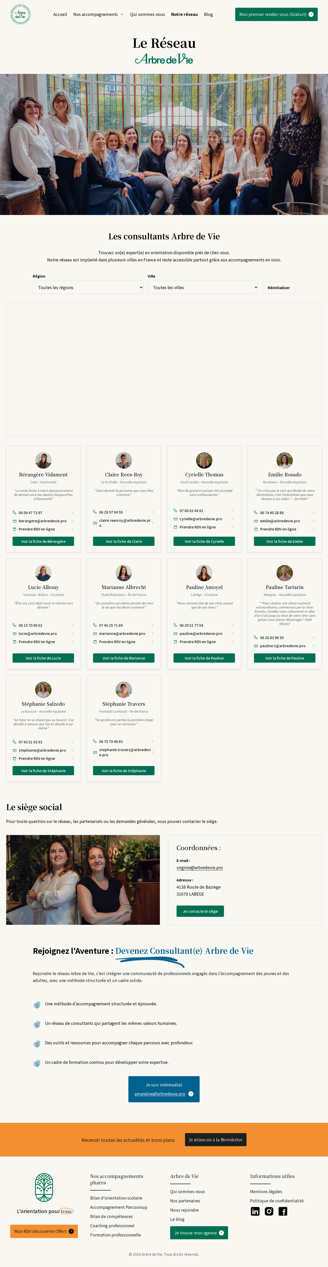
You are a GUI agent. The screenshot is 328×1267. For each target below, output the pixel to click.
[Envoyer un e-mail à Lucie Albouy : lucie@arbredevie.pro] (43, 633)
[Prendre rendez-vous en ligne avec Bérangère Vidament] (43, 529)
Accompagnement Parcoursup (118, 1207)
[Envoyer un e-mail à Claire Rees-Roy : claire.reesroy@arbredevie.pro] (124, 523)
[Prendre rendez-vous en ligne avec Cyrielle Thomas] (204, 527)
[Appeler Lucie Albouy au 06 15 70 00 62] (43, 625)
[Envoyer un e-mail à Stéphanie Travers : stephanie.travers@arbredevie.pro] (124, 752)
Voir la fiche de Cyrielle (204, 541)
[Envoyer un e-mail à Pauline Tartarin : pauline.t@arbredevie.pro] (284, 645)
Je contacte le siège (200, 911)
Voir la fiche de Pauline (204, 658)
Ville (151, 276)
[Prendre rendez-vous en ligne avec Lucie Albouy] (43, 641)
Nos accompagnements (98, 14)
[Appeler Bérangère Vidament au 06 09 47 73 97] (43, 512)
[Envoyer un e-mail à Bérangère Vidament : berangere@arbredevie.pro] (43, 520)
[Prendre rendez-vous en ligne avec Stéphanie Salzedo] (43, 758)
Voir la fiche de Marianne (124, 658)
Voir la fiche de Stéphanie (43, 770)
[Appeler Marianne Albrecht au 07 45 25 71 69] (124, 625)
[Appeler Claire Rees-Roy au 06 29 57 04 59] (124, 512)
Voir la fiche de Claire (124, 541)
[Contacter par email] (164, 1089)
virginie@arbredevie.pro (200, 867)
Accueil (60, 14)
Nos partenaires (185, 1200)
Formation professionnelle (115, 1235)
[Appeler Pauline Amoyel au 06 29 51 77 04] (204, 625)
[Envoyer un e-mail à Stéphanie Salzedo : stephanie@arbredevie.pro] (43, 750)
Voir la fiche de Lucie (43, 658)
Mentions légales (266, 1191)
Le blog (177, 1219)
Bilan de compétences (111, 1216)
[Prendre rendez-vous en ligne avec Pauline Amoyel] (204, 641)
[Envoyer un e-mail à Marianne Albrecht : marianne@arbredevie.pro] (124, 633)
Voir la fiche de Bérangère (43, 541)
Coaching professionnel (112, 1225)
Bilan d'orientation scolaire (116, 1198)
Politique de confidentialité (277, 1200)
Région (39, 276)
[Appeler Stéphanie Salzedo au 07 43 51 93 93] (43, 741)
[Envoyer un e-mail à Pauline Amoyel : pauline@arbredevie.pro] (204, 633)
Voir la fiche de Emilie (284, 541)
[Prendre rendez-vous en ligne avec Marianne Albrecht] (124, 641)
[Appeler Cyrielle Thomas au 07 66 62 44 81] (204, 510)
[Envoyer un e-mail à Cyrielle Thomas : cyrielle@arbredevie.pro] (204, 518)
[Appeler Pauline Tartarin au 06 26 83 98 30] (284, 637)
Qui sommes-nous (147, 14)
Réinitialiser (279, 287)
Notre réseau (184, 14)
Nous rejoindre (184, 1210)
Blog (208, 14)
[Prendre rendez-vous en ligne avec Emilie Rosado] (284, 529)
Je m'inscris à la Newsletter (215, 1140)
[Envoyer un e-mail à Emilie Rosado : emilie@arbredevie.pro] (284, 520)
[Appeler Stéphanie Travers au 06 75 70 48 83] (124, 741)
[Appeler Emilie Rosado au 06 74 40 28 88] (284, 512)
